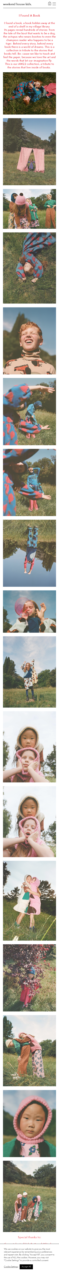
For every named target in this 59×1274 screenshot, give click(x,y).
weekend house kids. (17, 4)
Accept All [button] (26, 1267)
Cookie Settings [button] (11, 1267)
